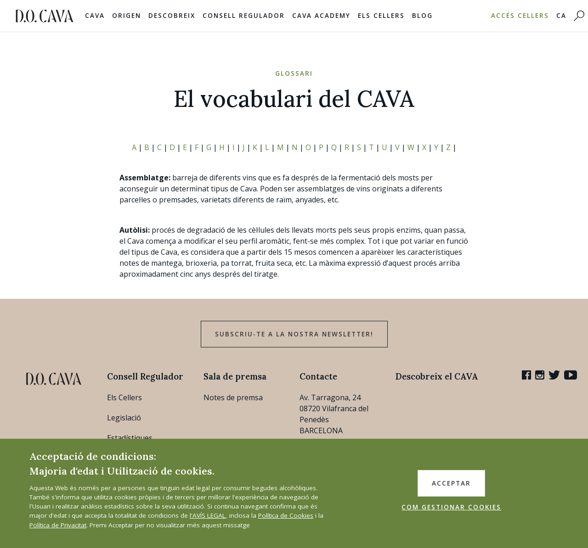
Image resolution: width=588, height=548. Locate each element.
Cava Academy (321, 15)
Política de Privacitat (57, 525)
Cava (95, 15)
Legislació (124, 418)
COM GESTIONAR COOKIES (451, 507)
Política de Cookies (285, 515)
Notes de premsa (233, 397)
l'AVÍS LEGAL (208, 515)
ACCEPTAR (451, 483)
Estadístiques (130, 438)
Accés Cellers (520, 15)
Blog (422, 15)
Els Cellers (381, 15)
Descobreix (171, 15)
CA (561, 15)
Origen (126, 15)
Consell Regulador (244, 15)
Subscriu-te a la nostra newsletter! (294, 334)
